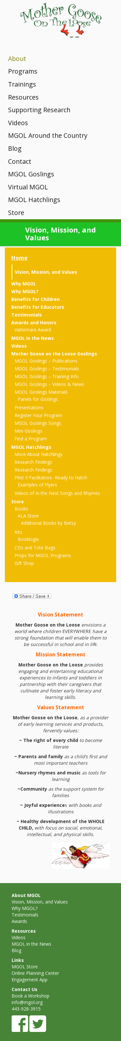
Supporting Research (39, 109)
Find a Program (31, 439)
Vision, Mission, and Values (46, 272)
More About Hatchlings (39, 454)
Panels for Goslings (38, 399)
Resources (23, 97)
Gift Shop (24, 563)
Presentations (29, 407)
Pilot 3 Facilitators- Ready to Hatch (51, 477)
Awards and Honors (33, 322)
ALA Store (28, 516)
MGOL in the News (32, 338)
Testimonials (26, 315)
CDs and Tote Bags (35, 547)
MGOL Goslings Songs (38, 423)
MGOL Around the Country (47, 135)
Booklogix (28, 539)
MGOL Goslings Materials (41, 392)
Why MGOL (23, 284)
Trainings (22, 84)
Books (21, 509)
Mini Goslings (28, 431)
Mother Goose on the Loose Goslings (54, 354)
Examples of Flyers (37, 485)
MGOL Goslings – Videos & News (49, 384)
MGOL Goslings (31, 174)
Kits (18, 532)
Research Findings (33, 462)
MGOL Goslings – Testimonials (47, 368)
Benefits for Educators (37, 307)
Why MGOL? (24, 291)
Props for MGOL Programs (43, 555)
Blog (15, 148)
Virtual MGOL (28, 187)
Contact (19, 161)
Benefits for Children (35, 299)
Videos (18, 122)
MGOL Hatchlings (34, 199)
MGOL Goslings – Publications (46, 361)
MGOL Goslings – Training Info (47, 376)
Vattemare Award (33, 330)
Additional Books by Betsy (48, 523)
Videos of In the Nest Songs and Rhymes (57, 493)
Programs (22, 71)
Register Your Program (38, 415)
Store (16, 212)
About (17, 58)
